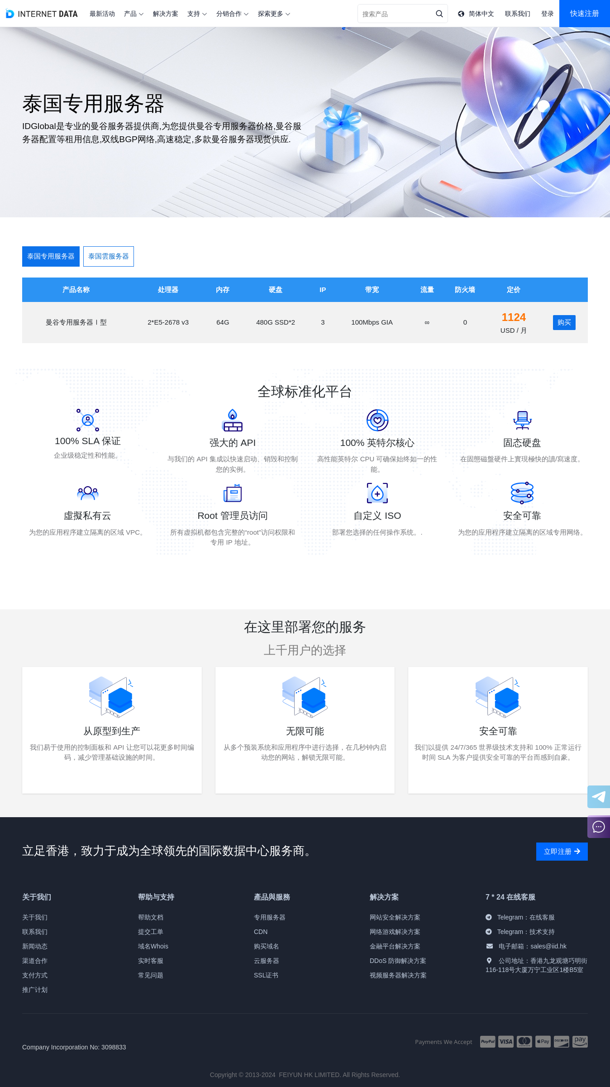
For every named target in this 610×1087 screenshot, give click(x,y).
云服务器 (266, 960)
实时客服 (150, 960)
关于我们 (35, 917)
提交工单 (150, 931)
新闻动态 (35, 946)
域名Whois (153, 946)
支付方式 (35, 975)
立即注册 (562, 851)
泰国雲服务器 (108, 256)
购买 (564, 322)
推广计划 (35, 989)
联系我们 (35, 931)
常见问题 (150, 975)
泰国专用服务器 (51, 256)
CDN (260, 931)
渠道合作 (35, 960)
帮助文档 (150, 917)
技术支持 (542, 931)
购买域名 (266, 946)
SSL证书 (266, 975)
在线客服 (542, 917)
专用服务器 (270, 917)
